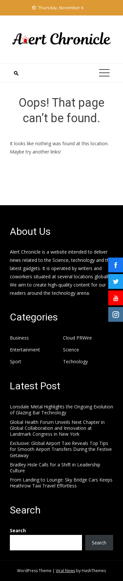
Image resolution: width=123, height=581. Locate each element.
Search (18, 530)
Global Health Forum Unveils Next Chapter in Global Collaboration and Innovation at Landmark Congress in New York (57, 428)
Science (71, 350)
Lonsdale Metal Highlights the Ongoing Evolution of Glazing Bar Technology (61, 409)
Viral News (65, 570)
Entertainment (25, 350)
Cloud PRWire (77, 338)
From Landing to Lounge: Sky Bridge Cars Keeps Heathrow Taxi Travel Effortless (61, 483)
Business (19, 338)
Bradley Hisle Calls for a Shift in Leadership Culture (55, 467)
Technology (75, 362)
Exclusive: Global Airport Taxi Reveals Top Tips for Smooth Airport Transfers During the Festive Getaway (61, 449)
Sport (15, 362)
